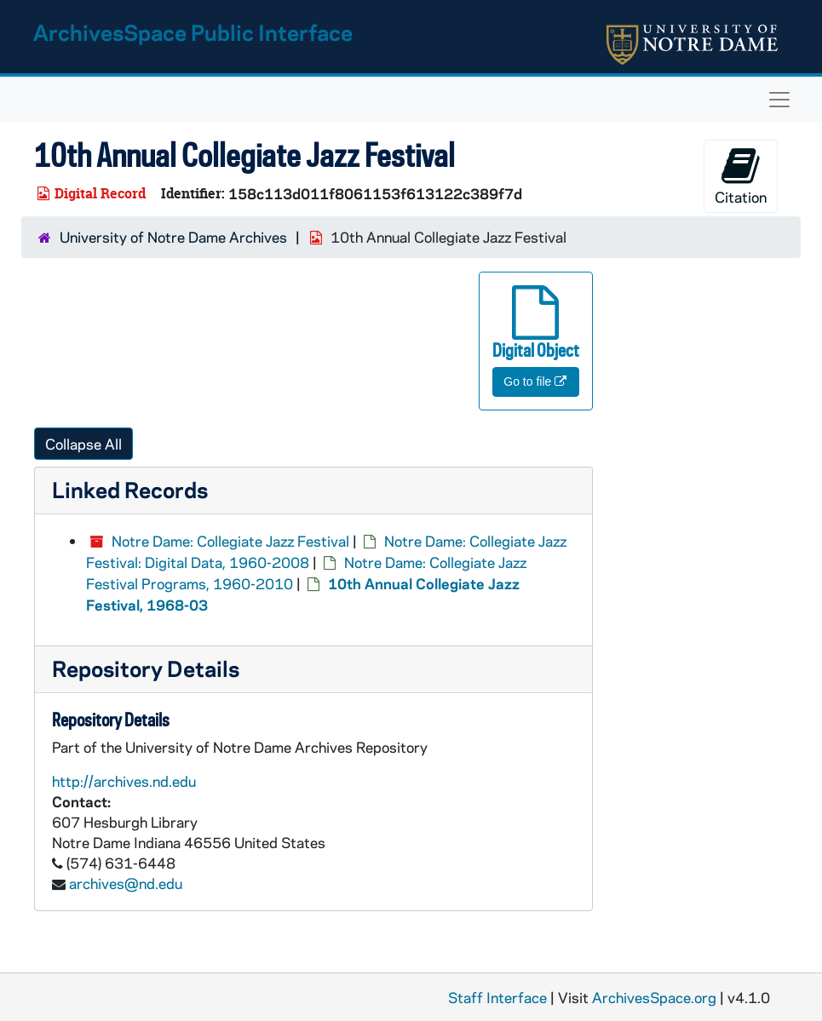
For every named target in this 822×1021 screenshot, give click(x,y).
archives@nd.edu (125, 883)
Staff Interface (497, 997)
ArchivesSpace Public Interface (193, 32)
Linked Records (130, 489)
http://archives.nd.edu (124, 780)
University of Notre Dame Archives (173, 236)
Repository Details (145, 668)
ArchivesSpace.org (654, 997)
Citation (741, 176)
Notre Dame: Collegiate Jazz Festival (230, 540)
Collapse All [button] (83, 443)
